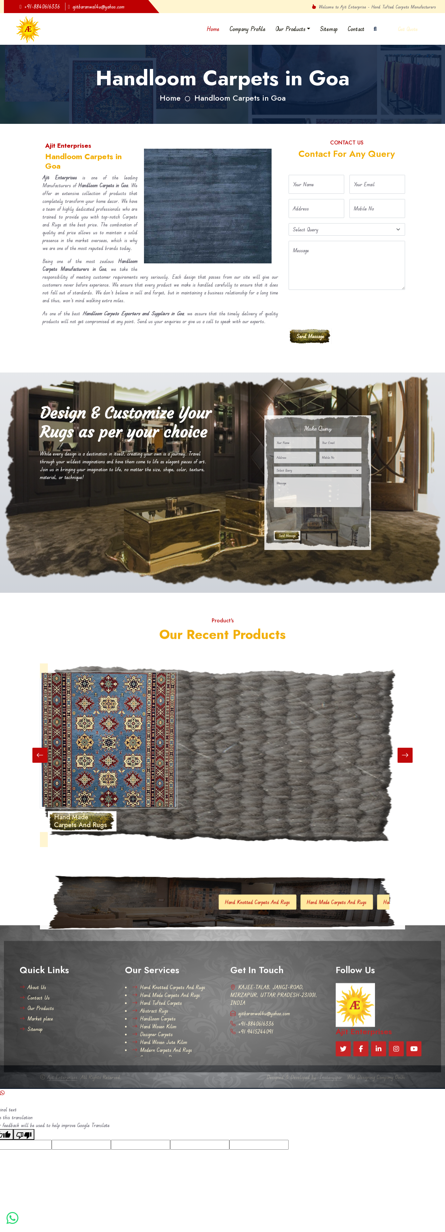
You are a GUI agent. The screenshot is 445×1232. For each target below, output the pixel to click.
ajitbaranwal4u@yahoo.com (96, 6)
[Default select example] (347, 229)
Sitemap (329, 28)
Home (213, 28)
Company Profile (247, 28)
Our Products (291, 28)
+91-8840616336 (40, 6)
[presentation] (338, 308)
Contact (356, 28)
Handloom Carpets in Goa (240, 98)
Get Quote (408, 29)
